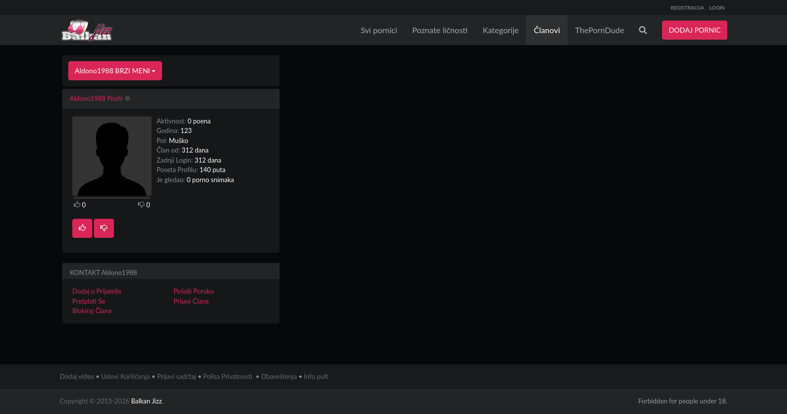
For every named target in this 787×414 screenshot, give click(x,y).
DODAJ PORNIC (695, 30)
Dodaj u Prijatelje (96, 291)
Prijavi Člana (191, 301)
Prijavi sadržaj (176, 376)
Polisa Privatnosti (227, 376)
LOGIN (717, 8)
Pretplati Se (88, 301)
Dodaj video (77, 376)
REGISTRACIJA (687, 8)
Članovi (547, 30)
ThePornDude (599, 30)
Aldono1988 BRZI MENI (115, 70)
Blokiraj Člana (91, 311)
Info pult (316, 376)
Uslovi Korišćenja (125, 376)
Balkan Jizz (146, 401)
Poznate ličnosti (439, 30)
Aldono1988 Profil (96, 98)
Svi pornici (379, 30)
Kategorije (501, 30)
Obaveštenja (279, 376)
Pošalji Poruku (194, 291)
